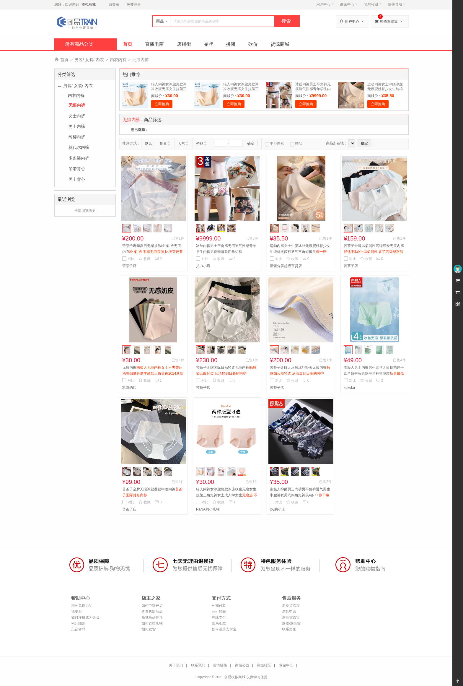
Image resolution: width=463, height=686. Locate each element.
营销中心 (286, 665)
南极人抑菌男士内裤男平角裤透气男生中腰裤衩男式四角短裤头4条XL (300, 495)
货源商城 (279, 44)
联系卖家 (289, 629)
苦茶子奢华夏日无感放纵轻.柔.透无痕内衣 (152, 252)
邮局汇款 (219, 623)
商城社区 (264, 665)
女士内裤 (77, 115)
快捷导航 (396, 4)
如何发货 (148, 629)
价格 (199, 144)
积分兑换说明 (81, 606)
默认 (148, 144)
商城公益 (242, 665)
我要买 (76, 611)
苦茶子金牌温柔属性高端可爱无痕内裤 (374, 252)
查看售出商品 (152, 611)
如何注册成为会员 (85, 617)
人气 (181, 144)
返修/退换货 (291, 623)
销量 (163, 144)
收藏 (144, 259)
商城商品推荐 (152, 617)
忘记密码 (78, 629)
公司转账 (219, 611)
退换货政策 (291, 617)
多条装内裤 (79, 158)
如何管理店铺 (152, 623)
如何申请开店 (152, 606)
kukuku (349, 388)
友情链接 (220, 665)
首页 (127, 44)
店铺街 (184, 44)
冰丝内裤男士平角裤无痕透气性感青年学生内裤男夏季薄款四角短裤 (313, 89)
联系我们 (198, 665)
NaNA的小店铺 (208, 509)
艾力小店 (203, 266)
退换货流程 (291, 606)
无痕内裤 (77, 105)
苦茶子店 (129, 266)
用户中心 (325, 4)
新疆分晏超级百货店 (286, 266)
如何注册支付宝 (224, 629)
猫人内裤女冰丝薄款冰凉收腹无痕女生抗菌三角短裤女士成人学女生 (226, 495)
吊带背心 (77, 168)
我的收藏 (373, 4)
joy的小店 (277, 509)
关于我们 (176, 665)
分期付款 (219, 606)
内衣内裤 (118, 59)
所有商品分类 (79, 44)
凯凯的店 (129, 388)
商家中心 (349, 4)
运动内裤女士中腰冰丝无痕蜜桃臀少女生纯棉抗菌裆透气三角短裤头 (385, 89)
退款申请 (289, 611)
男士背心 (77, 179)
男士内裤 (77, 126)
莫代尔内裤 (79, 147)
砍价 (253, 44)
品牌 (208, 44)
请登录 (114, 4)
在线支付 (219, 617)
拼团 (230, 44)
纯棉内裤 (77, 136)
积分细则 (78, 623)
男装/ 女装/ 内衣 (89, 59)
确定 (250, 143)
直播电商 (154, 44)
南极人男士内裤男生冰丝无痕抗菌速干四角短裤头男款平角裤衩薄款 (374, 373)
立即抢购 (162, 104)
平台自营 (274, 144)
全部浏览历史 (85, 211)
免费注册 (134, 4)
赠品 (296, 144)
